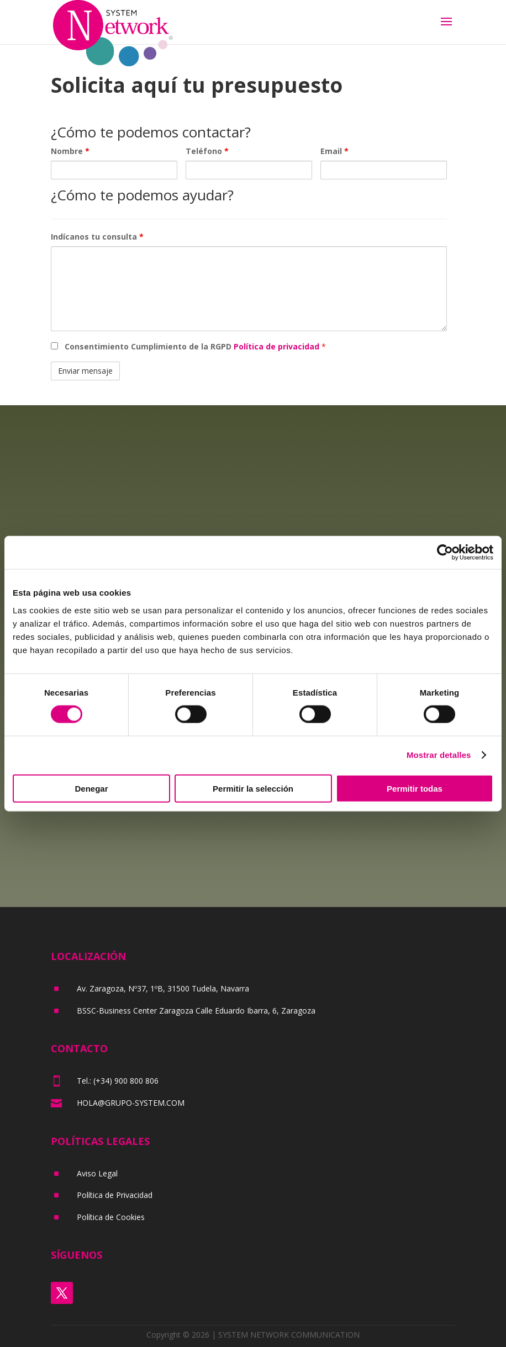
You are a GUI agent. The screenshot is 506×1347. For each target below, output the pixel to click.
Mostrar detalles (439, 755)
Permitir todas (414, 788)
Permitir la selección (253, 788)
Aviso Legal (97, 1173)
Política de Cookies (111, 1217)
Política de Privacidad (114, 1195)
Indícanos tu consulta (97, 236)
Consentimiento (193, 346)
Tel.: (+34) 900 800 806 (118, 1080)
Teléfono (207, 151)
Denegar (91, 788)
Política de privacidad (277, 346)
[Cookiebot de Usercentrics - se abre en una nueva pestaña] (445, 552)
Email (334, 151)
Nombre (70, 151)
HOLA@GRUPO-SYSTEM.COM (131, 1102)
